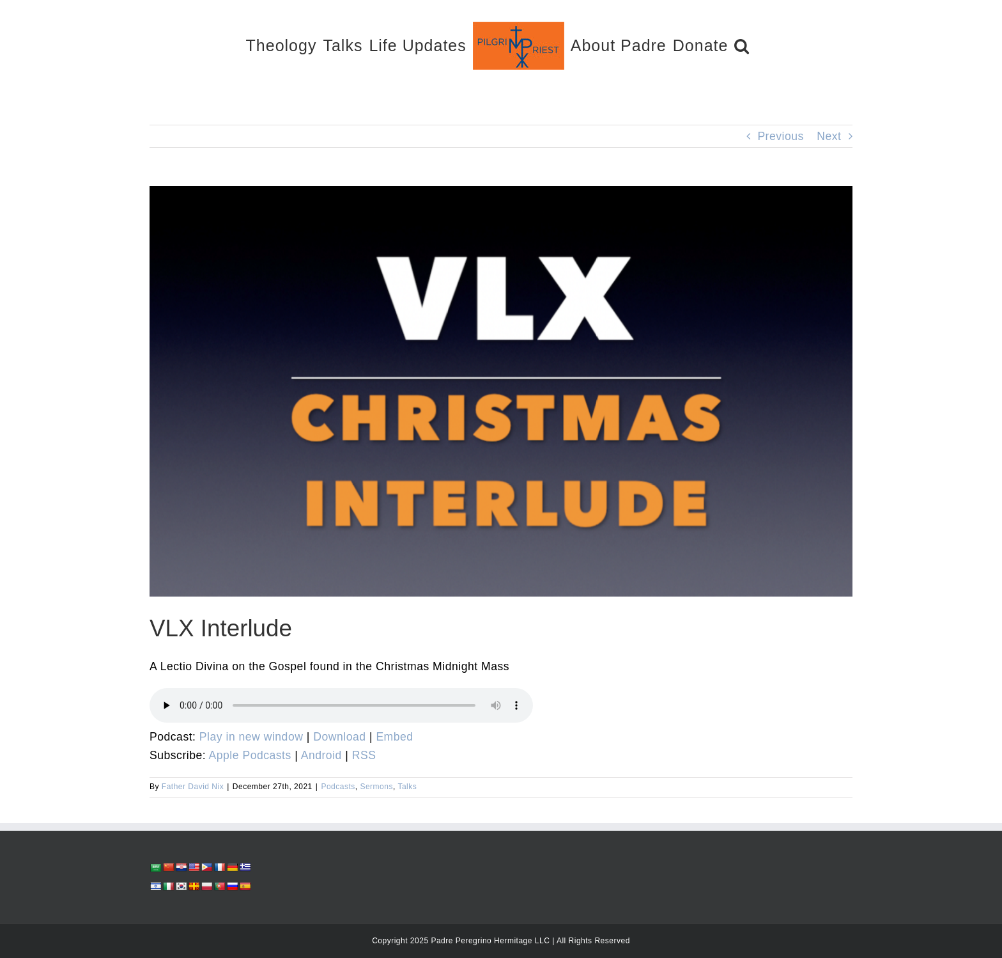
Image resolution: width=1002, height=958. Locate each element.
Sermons (376, 786)
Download (339, 736)
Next (829, 136)
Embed (394, 736)
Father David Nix (193, 786)
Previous (780, 136)
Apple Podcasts (250, 755)
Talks (407, 786)
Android (321, 755)
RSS (364, 755)
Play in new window (251, 736)
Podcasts (338, 786)
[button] (742, 45)
